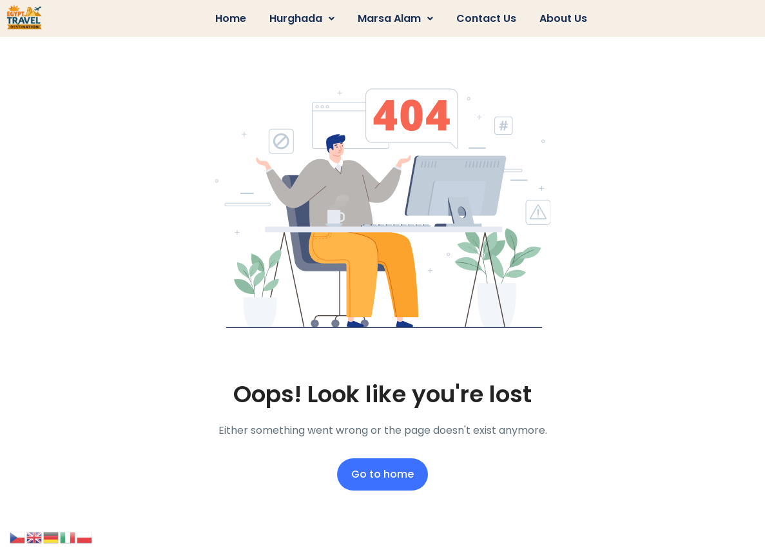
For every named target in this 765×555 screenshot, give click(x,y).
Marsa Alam (395, 18)
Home (230, 18)
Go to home (382, 474)
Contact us (486, 18)
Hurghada (301, 18)
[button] (302, 18)
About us (563, 18)
